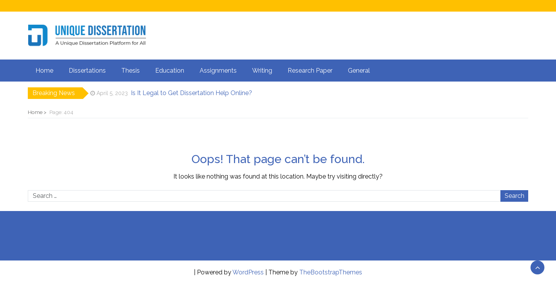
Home (44, 70)
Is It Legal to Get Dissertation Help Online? (191, 93)
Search (514, 195)
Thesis (130, 70)
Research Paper (310, 70)
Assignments (218, 70)
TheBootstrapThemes (330, 272)
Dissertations (87, 70)
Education (169, 70)
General (359, 70)
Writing (262, 70)
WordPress (248, 272)
